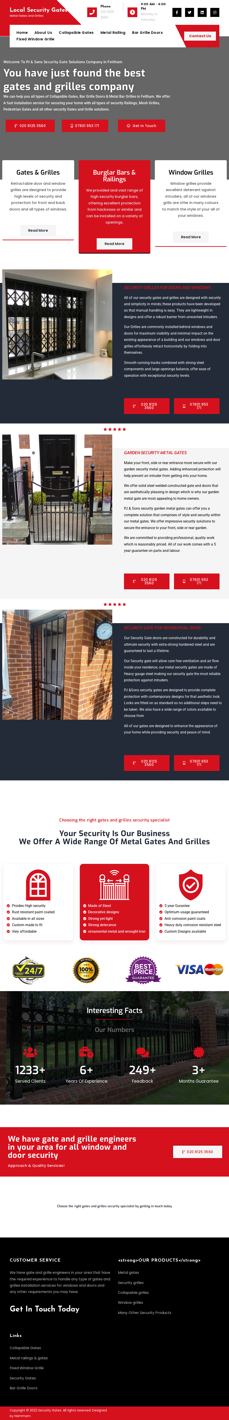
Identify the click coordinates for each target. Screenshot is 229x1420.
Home (22, 32)
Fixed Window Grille (35, 39)
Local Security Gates (38, 10)
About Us (43, 32)
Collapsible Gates (76, 32)
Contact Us (200, 36)
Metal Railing (113, 32)
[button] (114, 1208)
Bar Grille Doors (147, 32)
